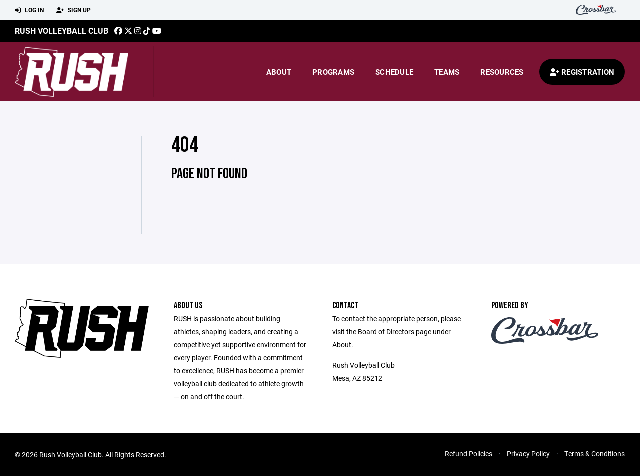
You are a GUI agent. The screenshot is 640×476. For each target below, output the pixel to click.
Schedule (395, 72)
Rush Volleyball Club (61, 30)
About (279, 72)
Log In (29, 10)
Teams (447, 72)
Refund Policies (468, 453)
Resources (502, 72)
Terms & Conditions (594, 453)
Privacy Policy (528, 453)
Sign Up (73, 10)
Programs (333, 72)
